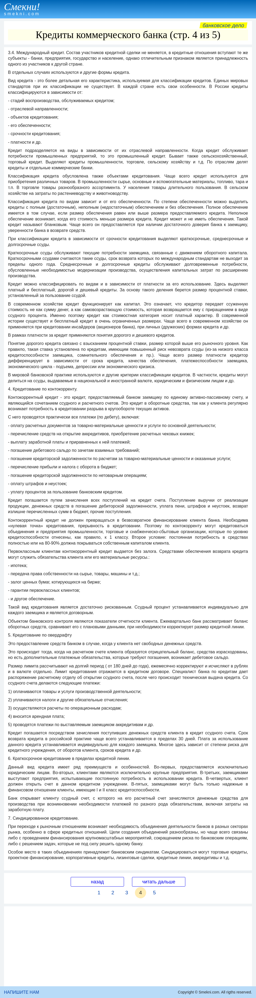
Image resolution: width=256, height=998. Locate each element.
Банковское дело (223, 25)
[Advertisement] (128, 946)
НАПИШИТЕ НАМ (21, 992)
